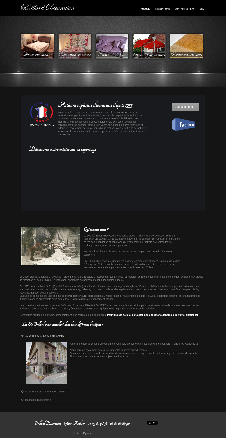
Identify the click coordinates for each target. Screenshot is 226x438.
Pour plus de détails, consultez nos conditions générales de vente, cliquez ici (152, 314)
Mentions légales (82, 433)
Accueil (145, 9)
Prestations (161, 10)
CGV (202, 9)
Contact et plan (185, 9)
